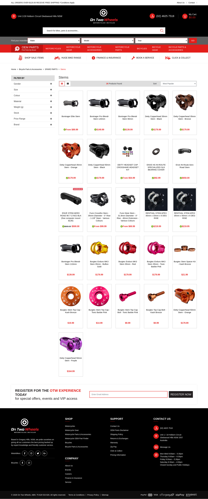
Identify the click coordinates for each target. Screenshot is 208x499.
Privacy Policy (93, 495)
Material (33, 101)
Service (68, 482)
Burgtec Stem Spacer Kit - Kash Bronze (185, 262)
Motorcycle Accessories (94, 48)
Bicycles (142, 48)
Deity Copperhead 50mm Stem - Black (99, 166)
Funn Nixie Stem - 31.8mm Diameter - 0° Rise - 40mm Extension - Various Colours (128, 217)
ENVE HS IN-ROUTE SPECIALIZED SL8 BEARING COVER (156, 167)
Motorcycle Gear (73, 48)
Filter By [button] (19, 78)
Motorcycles (53, 48)
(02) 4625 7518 (165, 16)
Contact (191, 3)
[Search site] (162, 30)
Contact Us (115, 426)
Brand (33, 124)
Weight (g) (33, 107)
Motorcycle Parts (122, 48)
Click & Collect (116, 451)
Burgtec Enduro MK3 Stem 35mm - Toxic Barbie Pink (156, 264)
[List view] (67, 83)
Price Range (33, 119)
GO (192, 40)
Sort (155, 84)
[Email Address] (128, 394)
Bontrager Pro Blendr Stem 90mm (127, 117)
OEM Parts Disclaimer (119, 430)
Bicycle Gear (156, 48)
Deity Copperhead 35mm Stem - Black (156, 117)
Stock (33, 113)
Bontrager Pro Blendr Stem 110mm (70, 262)
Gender (33, 84)
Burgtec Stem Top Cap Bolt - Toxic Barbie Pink (128, 311)
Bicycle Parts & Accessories (177, 48)
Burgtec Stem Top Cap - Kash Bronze (70, 311)
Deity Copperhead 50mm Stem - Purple (71, 359)
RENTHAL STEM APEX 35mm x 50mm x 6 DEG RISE (184, 215)
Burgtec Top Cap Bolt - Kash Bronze (156, 311)
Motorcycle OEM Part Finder (77, 438)
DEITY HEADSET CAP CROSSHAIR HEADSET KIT (128, 167)
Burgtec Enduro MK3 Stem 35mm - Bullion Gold (99, 264)
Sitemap (105, 495)
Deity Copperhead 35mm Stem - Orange (71, 166)
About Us (181, 3)
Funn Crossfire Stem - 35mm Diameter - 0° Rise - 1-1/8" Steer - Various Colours (99, 217)
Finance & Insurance (73, 478)
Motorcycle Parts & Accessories (78, 434)
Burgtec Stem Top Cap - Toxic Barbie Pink (99, 311)
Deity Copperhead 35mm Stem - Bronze (185, 117)
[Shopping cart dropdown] (189, 16)
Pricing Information (118, 455)
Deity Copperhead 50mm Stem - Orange (185, 311)
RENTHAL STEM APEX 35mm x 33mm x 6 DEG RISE (156, 215)
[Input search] (101, 30)
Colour (33, 95)
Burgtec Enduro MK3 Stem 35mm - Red (127, 262)
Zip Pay (113, 447)
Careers (68, 474)
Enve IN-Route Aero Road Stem (184, 166)
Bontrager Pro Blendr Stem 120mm (99, 117)
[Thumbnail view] (62, 83)
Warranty (114, 443)
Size (33, 90)
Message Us (165, 447)
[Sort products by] (178, 83)
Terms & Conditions (76, 495)
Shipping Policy (116, 434)
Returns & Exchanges (119, 438)
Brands (68, 470)
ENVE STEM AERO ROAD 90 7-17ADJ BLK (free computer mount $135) (70, 217)
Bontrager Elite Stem (71, 116)
